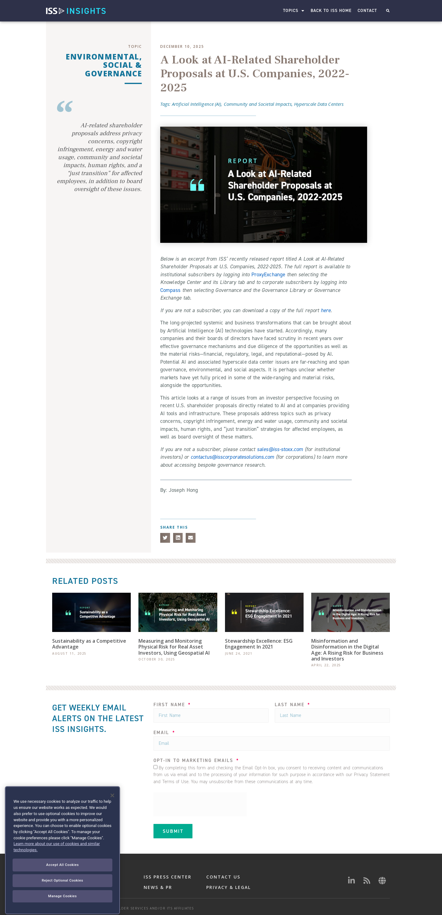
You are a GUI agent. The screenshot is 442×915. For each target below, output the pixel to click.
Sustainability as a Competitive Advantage (89, 643)
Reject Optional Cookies (62, 903)
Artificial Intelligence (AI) (196, 104)
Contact (367, 10)
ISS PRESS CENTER (168, 877)
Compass (170, 290)
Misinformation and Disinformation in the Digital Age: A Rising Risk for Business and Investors (347, 649)
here (326, 310)
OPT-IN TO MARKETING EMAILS (194, 761)
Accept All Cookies (62, 887)
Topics (293, 11)
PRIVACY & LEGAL (228, 887)
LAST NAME (291, 705)
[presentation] (200, 804)
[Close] (112, 818)
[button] (388, 11)
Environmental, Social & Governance (104, 65)
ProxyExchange (268, 274)
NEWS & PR (158, 887)
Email (162, 733)
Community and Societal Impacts (258, 104)
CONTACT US (223, 877)
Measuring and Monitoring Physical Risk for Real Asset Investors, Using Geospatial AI (174, 646)
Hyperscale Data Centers (318, 104)
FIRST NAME (170, 705)
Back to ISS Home (331, 10)
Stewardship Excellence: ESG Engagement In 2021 (259, 643)
